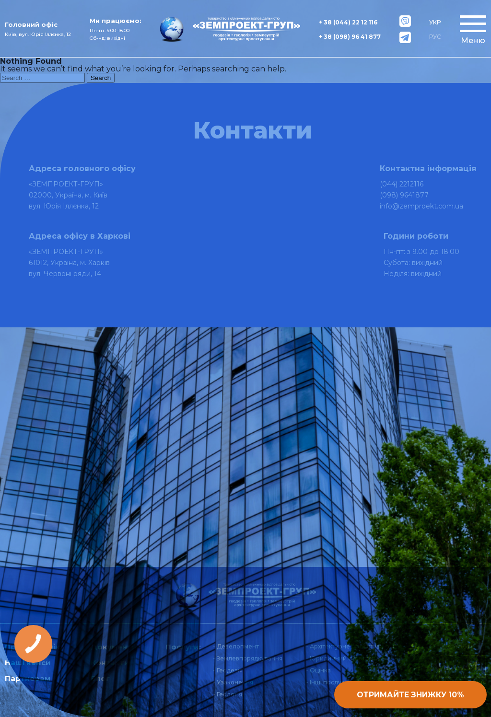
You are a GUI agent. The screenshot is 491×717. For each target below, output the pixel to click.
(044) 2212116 (401, 184)
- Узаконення (233, 682)
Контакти (110, 662)
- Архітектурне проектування (350, 646)
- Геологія (227, 694)
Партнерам (27, 678)
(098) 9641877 (404, 195)
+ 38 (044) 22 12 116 (348, 22)
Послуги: (183, 646)
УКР (435, 22)
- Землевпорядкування (247, 658)
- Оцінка (318, 670)
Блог (100, 678)
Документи (114, 646)
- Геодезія (228, 670)
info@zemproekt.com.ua (421, 206)
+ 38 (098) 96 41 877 (350, 36)
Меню (473, 40)
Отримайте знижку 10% (404, 693)
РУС (435, 36)
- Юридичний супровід (340, 658)
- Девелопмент (236, 646)
